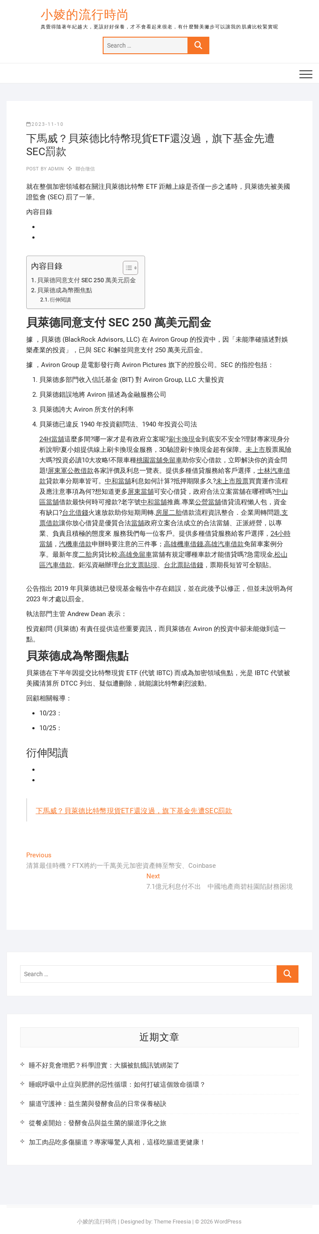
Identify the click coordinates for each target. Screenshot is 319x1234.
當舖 (137, 523)
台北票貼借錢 (183, 565)
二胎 (85, 554)
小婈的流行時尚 (85, 14)
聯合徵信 (85, 169)
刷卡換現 (182, 439)
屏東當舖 (141, 492)
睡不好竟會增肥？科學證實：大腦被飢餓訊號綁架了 (104, 1065)
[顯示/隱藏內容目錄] (126, 267)
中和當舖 (118, 481)
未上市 (255, 450)
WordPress (228, 1221)
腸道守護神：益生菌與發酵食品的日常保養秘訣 (97, 1104)
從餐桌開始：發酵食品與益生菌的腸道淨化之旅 (97, 1123)
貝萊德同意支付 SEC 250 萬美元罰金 (86, 280)
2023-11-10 (45, 124)
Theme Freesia (172, 1221)
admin (55, 169)
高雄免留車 (135, 554)
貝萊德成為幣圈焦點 (64, 290)
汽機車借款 (75, 544)
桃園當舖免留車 (159, 460)
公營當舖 (208, 502)
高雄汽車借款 (224, 544)
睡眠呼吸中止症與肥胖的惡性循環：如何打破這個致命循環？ (117, 1084)
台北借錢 (75, 512)
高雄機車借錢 (183, 544)
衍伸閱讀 (60, 300)
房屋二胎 (169, 512)
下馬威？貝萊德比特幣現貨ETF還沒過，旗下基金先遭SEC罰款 (134, 811)
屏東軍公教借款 (71, 471)
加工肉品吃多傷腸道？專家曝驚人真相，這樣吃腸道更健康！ (117, 1142)
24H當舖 (51, 439)
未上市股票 (232, 481)
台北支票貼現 (137, 565)
